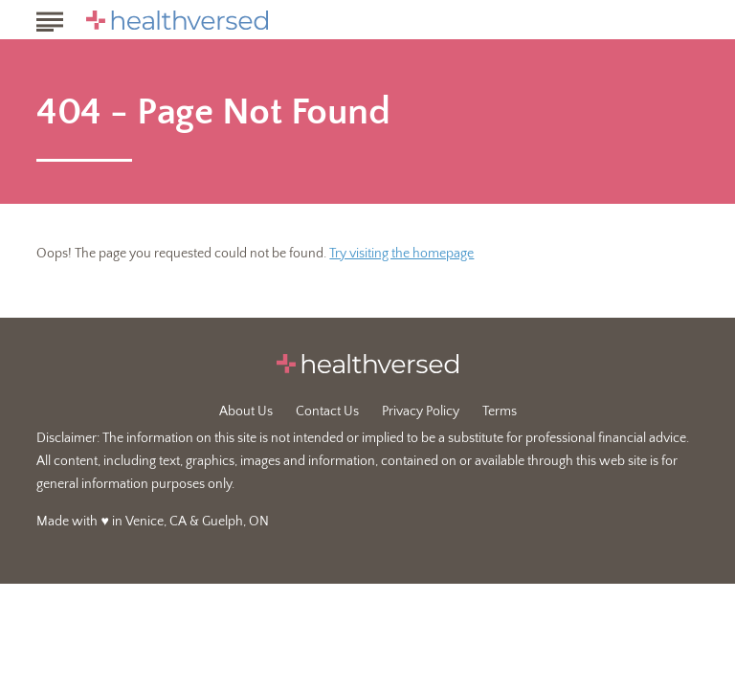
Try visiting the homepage (401, 253)
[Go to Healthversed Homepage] (177, 20)
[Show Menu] (49, 18)
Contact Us (327, 411)
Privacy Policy (420, 411)
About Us (246, 411)
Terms (499, 411)
